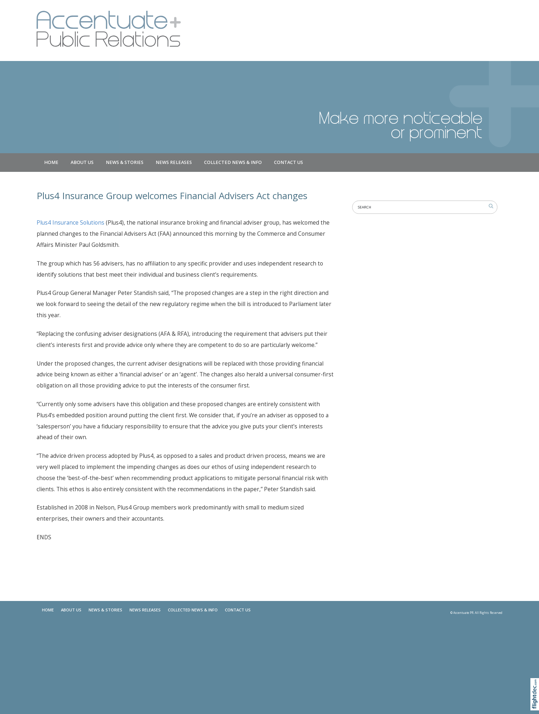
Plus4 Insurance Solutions (70, 222)
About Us (82, 162)
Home (51, 162)
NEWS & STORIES (124, 162)
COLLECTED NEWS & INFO (233, 162)
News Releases (174, 162)
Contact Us (288, 162)
